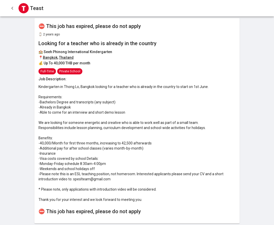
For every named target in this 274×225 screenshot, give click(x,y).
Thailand (66, 57)
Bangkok (50, 57)
